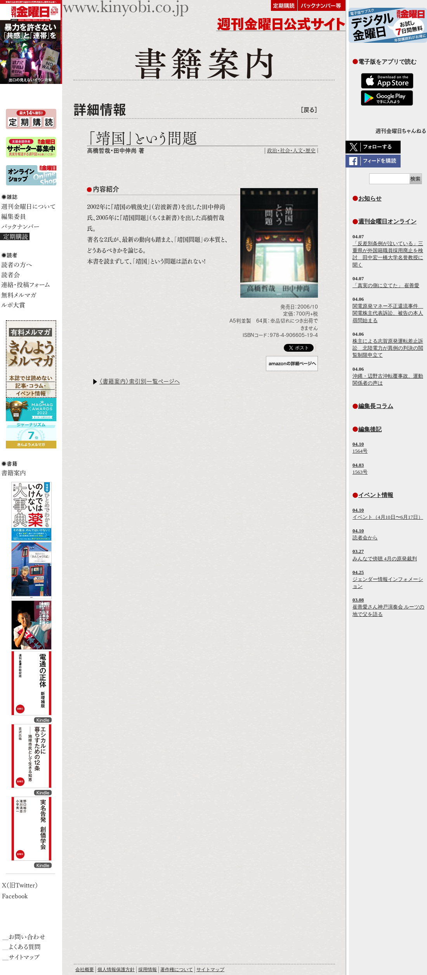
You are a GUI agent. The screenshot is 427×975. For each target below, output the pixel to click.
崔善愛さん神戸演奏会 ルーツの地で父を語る (388, 607)
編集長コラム (375, 406)
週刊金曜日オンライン (387, 221)
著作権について (176, 969)
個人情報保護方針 (116, 969)
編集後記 (370, 429)
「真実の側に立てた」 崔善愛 (385, 285)
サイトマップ (210, 969)
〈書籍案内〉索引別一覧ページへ (139, 381)
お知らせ (370, 198)
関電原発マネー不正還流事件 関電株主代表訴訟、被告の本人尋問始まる (387, 313)
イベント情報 (375, 495)
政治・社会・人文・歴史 (291, 150)
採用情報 (147, 969)
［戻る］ (309, 110)
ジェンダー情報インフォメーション (387, 579)
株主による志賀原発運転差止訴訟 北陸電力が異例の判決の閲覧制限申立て (387, 348)
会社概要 (84, 969)
